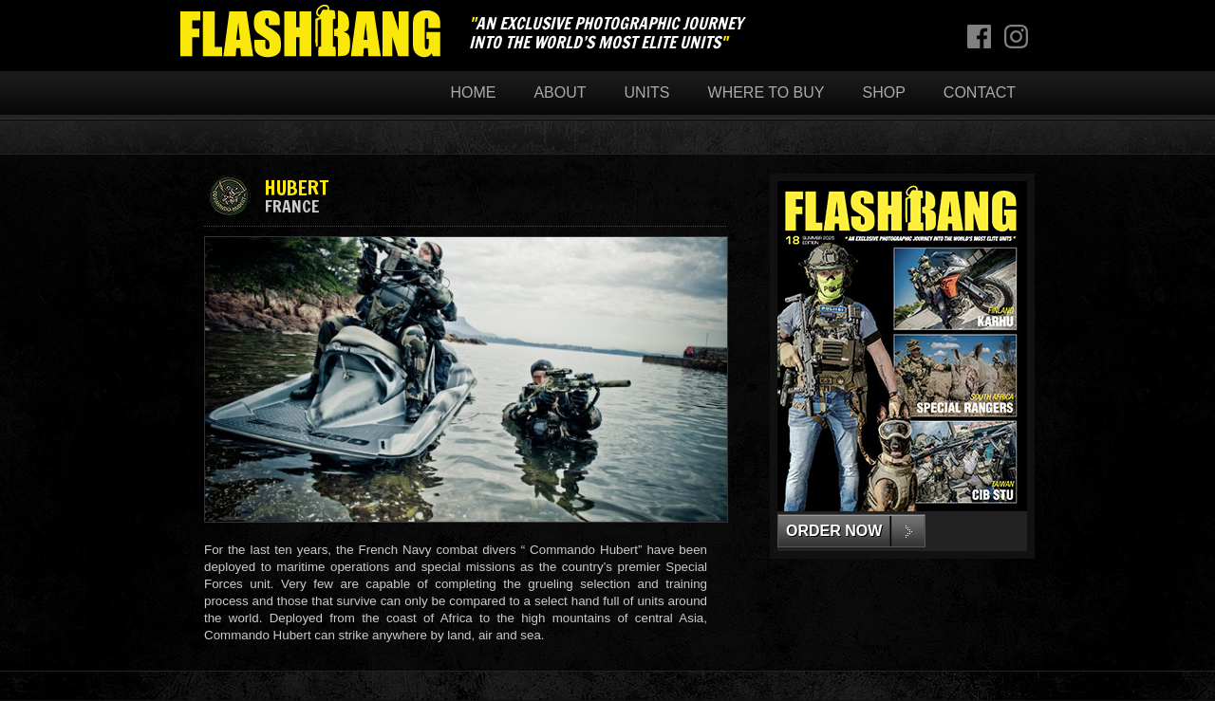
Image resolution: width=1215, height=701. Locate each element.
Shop (884, 92)
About (559, 92)
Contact (980, 92)
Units (647, 92)
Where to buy (766, 92)
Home (472, 92)
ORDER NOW (834, 531)
